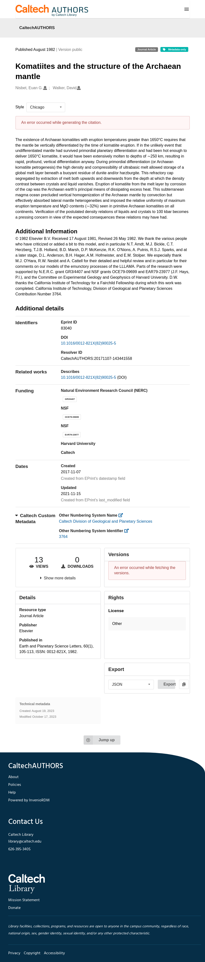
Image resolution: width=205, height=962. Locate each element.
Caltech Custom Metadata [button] (35, 518)
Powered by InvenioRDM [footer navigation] (29, 800)
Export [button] (169, 684)
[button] (147, 624)
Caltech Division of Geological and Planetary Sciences (105, 521)
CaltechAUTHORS (37, 27)
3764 (63, 537)
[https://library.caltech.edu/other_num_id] (128, 531)
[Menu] (187, 9)
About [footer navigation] (13, 777)
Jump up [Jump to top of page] (99, 740)
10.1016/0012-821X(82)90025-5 (88, 343)
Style (20, 107)
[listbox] (45, 107)
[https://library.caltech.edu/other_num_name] (122, 515)
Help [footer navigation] (12, 792)
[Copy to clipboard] (184, 684)
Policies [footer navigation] (14, 785)
